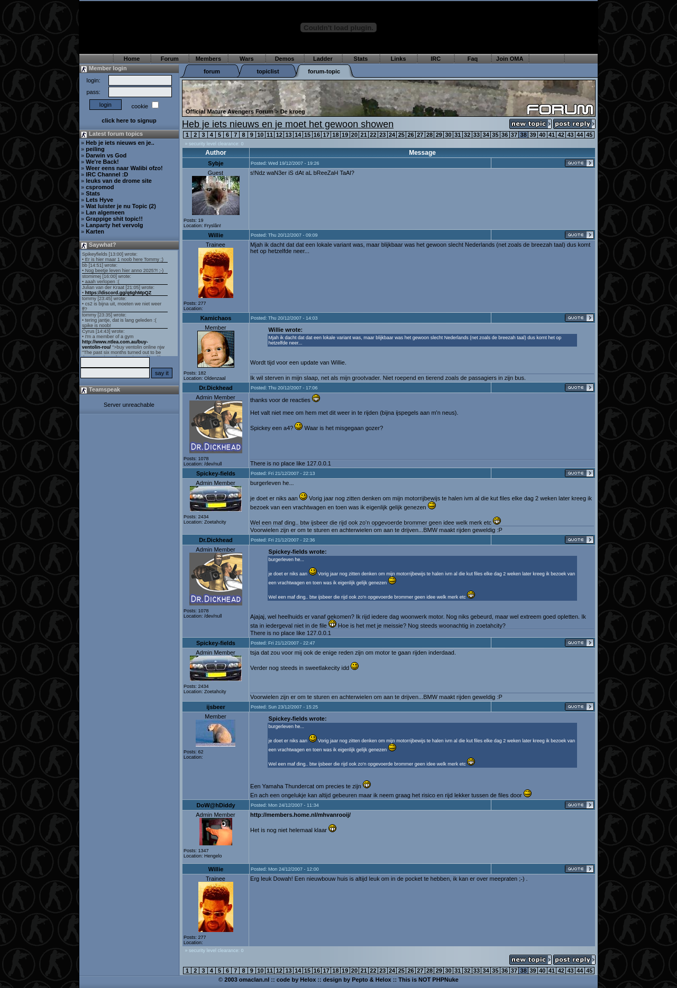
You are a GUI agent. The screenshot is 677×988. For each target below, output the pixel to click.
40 (542, 135)
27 (420, 135)
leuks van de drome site (119, 181)
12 (279, 135)
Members (208, 58)
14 (298, 135)
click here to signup (129, 120)
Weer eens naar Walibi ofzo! (124, 168)
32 (467, 135)
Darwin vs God (106, 155)
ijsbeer (215, 707)
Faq (473, 58)
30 (448, 135)
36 (504, 135)
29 (439, 135)
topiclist (268, 71)
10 (260, 135)
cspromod (100, 187)
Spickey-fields (215, 473)
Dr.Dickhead (216, 388)
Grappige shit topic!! (114, 219)
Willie (216, 235)
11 (270, 135)
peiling (95, 149)
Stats (361, 58)
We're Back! (102, 162)
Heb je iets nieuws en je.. (120, 142)
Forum (170, 58)
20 (354, 135)
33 (476, 135)
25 (401, 135)
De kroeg (292, 111)
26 (410, 135)
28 (429, 135)
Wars (247, 58)
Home (132, 58)
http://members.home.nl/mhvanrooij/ (300, 815)
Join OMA (509, 58)
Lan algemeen (105, 212)
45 (589, 135)
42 (561, 135)
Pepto (360, 979)
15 (307, 135)
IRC (436, 58)
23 (382, 135)
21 (364, 135)
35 (495, 135)
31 (457, 135)
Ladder (323, 58)
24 (392, 135)
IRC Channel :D (107, 174)
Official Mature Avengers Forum (229, 111)
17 (326, 135)
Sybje (215, 163)
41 (551, 135)
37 (514, 135)
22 (373, 135)
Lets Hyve (99, 200)
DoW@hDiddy (215, 805)
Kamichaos (216, 318)
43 (570, 135)
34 (486, 135)
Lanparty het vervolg (114, 225)
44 (580, 135)
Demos (285, 58)
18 (335, 135)
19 (345, 135)
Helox (308, 979)
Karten (95, 231)
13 (288, 135)
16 (317, 135)
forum (212, 71)
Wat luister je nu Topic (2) (121, 206)
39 (532, 135)
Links (398, 58)
